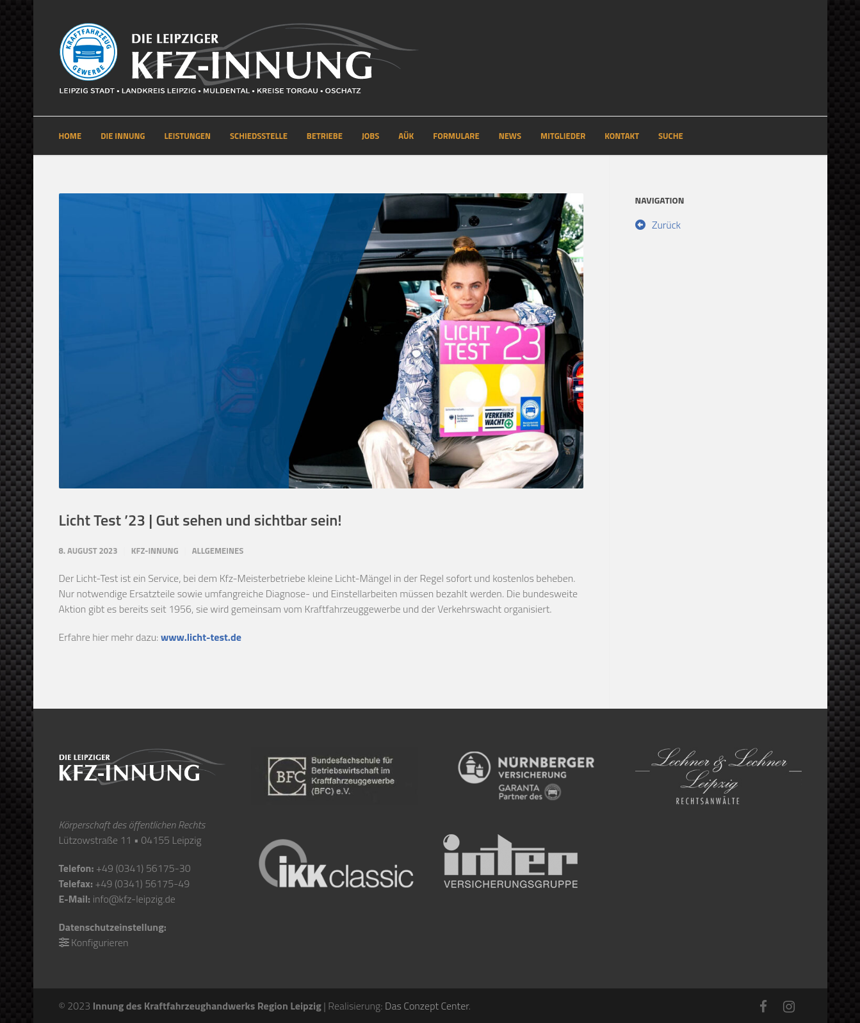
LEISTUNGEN (187, 135)
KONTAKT (621, 135)
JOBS (370, 135)
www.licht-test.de (201, 637)
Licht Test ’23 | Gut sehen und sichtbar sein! (200, 519)
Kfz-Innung (155, 550)
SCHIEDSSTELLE (259, 135)
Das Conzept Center (427, 1005)
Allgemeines (218, 550)
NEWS (510, 135)
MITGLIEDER (562, 135)
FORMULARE (456, 135)
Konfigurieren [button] (99, 942)
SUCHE (670, 135)
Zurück (658, 224)
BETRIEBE (325, 135)
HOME (70, 135)
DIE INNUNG (123, 135)
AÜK (406, 135)
